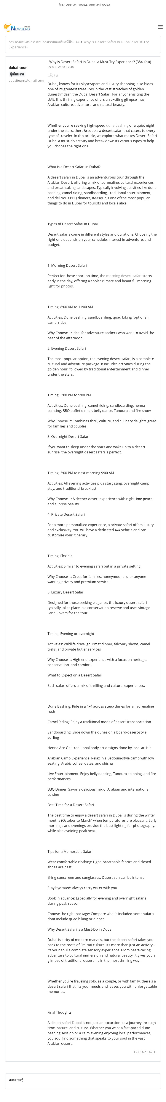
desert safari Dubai (66, 1022)
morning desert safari (124, 275)
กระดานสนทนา (20, 42)
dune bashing (117, 125)
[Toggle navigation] (160, 27)
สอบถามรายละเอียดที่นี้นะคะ (58, 42)
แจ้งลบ (53, 75)
